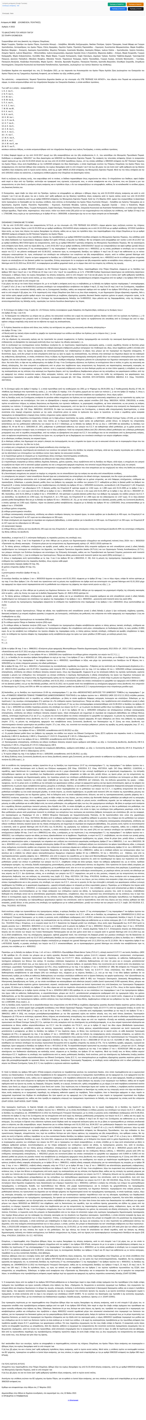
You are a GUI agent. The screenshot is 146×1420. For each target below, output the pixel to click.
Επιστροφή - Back (7, 13)
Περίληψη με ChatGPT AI (117, 4)
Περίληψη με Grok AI (135, 8)
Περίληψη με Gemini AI (118, 8)
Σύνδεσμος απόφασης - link (10, 6)
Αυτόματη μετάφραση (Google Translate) (14, 3)
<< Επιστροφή (73, 1400)
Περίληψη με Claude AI (135, 4)
